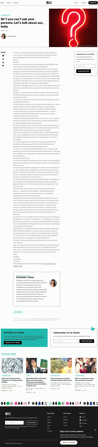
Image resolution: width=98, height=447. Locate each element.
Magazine (16, 3)
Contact (83, 3)
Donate (93, 3)
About (76, 3)
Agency (9, 3)
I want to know (68, 442)
